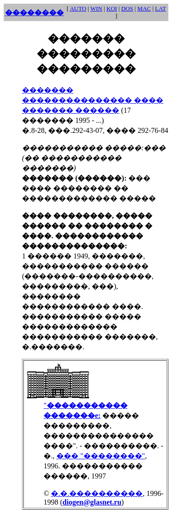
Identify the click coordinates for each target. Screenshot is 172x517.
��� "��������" (100, 456)
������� (47, 90)
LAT (160, 8)
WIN (96, 8)
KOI (111, 8)
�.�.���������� (97, 493)
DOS (127, 8)
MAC (144, 8)
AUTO (78, 8)
